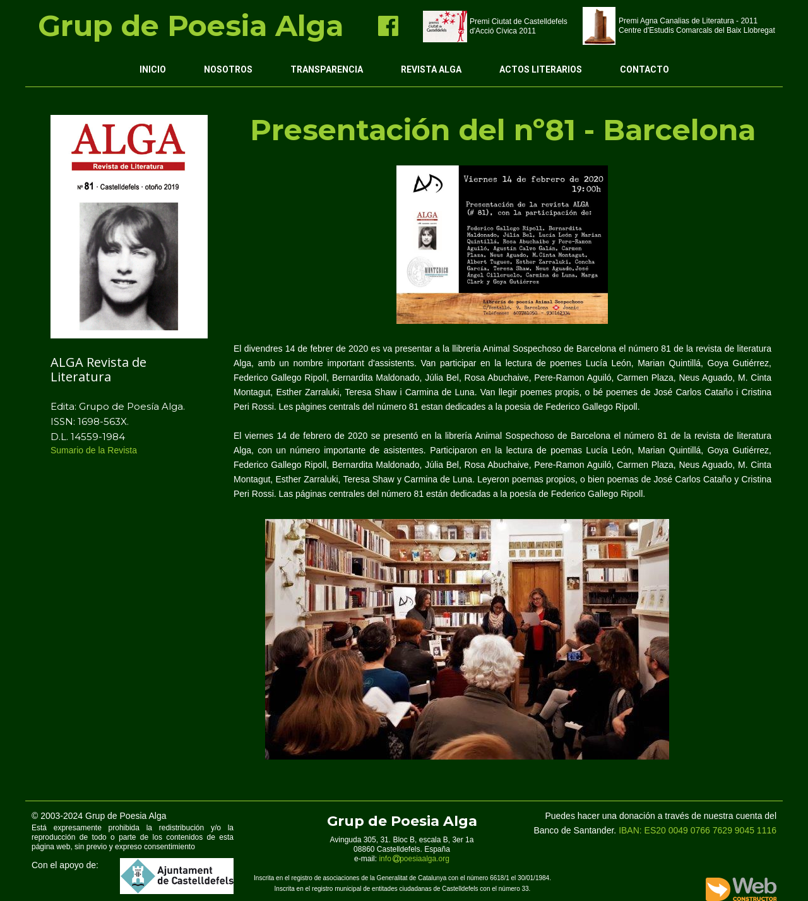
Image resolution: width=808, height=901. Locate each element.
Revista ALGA (431, 69)
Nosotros (228, 69)
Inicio (153, 69)
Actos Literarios (540, 69)
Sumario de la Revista (95, 450)
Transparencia (326, 69)
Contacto (644, 69)
